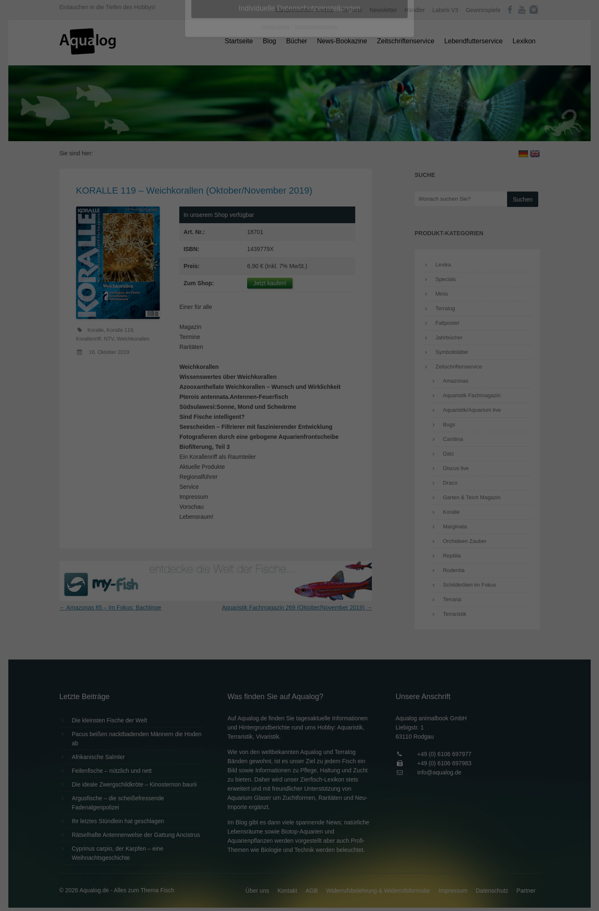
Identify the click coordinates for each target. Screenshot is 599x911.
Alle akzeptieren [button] (300, 163)
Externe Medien (376, 134)
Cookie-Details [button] (276, 230)
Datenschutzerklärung (247, 106)
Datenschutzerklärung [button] (316, 230)
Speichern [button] (299, 188)
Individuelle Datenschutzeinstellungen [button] (300, 212)
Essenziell (210, 134)
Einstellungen (208, 114)
